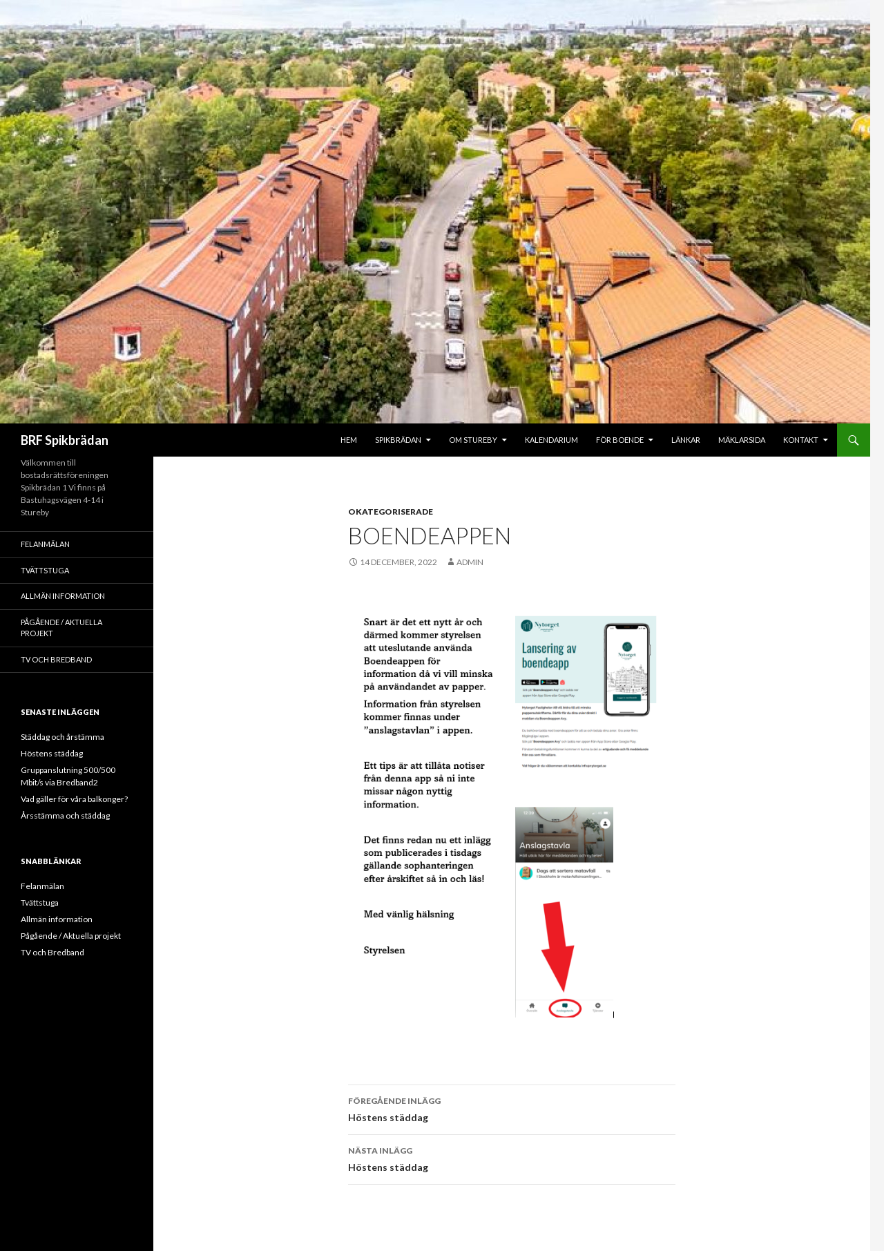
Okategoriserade (390, 511)
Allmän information (63, 595)
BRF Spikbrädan (64, 440)
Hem (348, 439)
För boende (620, 439)
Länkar (685, 439)
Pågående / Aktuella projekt (61, 628)
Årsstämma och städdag (65, 815)
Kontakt (800, 439)
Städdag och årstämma (62, 737)
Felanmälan (45, 543)
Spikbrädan (398, 439)
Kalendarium (551, 439)
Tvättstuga (45, 570)
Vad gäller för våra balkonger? (74, 799)
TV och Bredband (56, 659)
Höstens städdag (511, 1108)
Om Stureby (473, 439)
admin (470, 562)
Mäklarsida (741, 439)
